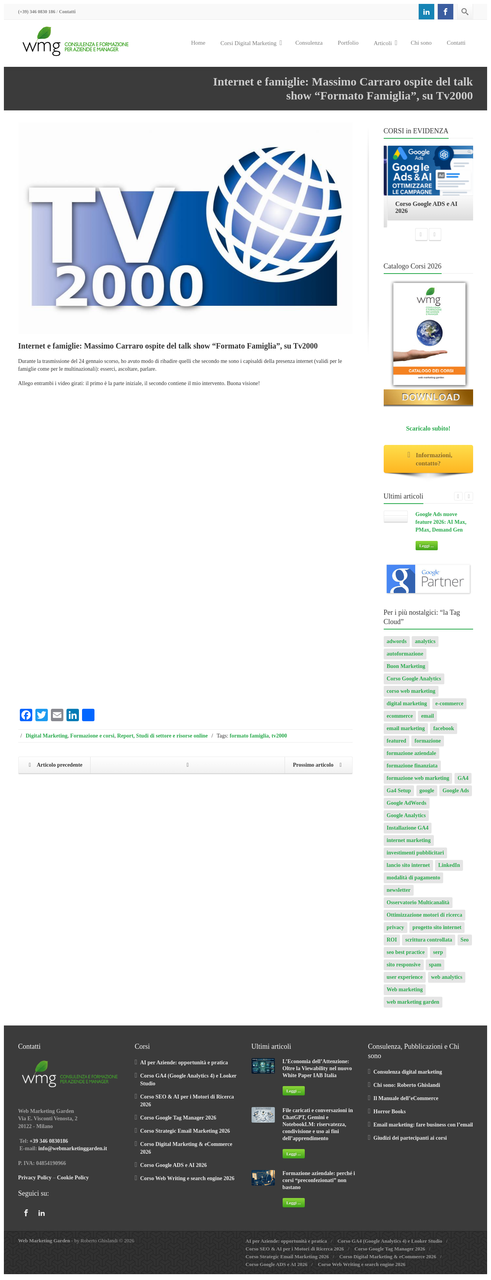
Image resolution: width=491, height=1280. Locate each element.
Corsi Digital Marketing (251, 43)
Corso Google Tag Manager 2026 (178, 1122)
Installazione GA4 (408, 832)
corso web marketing (411, 696)
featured (396, 745)
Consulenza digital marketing (408, 1076)
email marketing (406, 733)
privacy (395, 932)
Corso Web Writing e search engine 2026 (187, 1183)
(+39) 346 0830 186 (37, 11)
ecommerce (400, 721)
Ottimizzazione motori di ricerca (425, 920)
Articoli (385, 43)
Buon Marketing (406, 671)
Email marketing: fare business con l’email (423, 1129)
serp (438, 957)
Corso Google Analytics (414, 683)
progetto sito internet (436, 932)
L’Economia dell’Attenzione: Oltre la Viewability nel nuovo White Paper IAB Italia (317, 1073)
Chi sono (421, 43)
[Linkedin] (426, 11)
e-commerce (449, 708)
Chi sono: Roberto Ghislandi (407, 1090)
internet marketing (409, 845)
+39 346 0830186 (49, 1146)
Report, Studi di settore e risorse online (162, 736)
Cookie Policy (73, 1182)
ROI (392, 944)
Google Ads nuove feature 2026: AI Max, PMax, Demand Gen (441, 526)
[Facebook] (445, 11)
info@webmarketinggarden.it (72, 1153)
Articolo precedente (54, 765)
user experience (405, 982)
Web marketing (405, 994)
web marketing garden (413, 1007)
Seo (465, 944)
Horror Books (390, 1116)
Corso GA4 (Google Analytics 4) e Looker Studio (389, 1246)
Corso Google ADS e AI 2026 (173, 1170)
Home (198, 43)
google (426, 795)
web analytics (447, 982)
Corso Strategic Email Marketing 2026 (185, 1136)
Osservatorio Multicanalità (418, 907)
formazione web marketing (418, 783)
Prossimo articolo (318, 765)
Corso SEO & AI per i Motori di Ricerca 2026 (295, 1253)
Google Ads (455, 795)
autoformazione (405, 658)
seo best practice (406, 957)
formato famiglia (249, 736)
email (427, 721)
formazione (427, 745)
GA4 (463, 783)
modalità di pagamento (413, 882)
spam (435, 969)
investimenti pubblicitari (415, 857)
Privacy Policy (35, 1182)
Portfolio (348, 43)
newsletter (399, 895)
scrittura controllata (428, 944)
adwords (397, 646)
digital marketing (407, 708)
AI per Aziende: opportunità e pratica (184, 1067)
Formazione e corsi (92, 736)
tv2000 (279, 736)
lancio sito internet (408, 870)
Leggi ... (426, 550)
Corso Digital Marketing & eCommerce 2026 (387, 1261)
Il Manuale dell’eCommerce (406, 1103)
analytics (425, 646)
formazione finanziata (412, 770)
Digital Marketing (47, 736)
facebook (443, 733)
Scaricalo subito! (428, 433)
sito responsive (404, 969)
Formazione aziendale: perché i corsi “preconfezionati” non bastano (319, 1185)
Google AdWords (406, 808)
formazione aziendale (411, 758)
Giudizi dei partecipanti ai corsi (410, 1143)
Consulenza (309, 43)
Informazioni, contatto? (428, 464)
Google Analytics (406, 820)
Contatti (67, 11)
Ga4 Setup (399, 795)
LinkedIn (449, 870)
